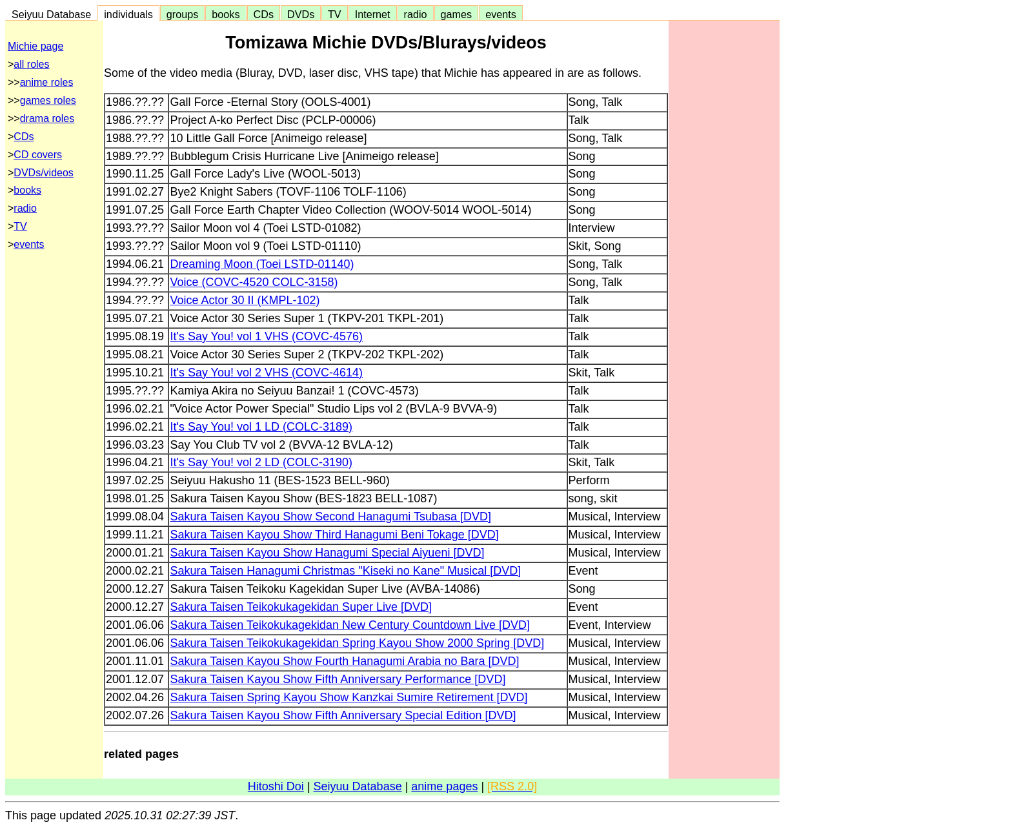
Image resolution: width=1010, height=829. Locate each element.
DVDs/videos (43, 172)
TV (334, 14)
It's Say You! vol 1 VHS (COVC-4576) (266, 336)
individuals (128, 14)
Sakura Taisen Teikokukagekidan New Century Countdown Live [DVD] (350, 625)
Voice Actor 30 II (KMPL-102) (244, 300)
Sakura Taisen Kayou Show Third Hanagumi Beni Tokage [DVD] (334, 534)
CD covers (38, 154)
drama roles (47, 118)
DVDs (300, 14)
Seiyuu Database (51, 14)
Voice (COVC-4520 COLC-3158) (254, 282)
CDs (263, 14)
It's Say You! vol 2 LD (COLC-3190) (261, 462)
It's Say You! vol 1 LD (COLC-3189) (261, 426)
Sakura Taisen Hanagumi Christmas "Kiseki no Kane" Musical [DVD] (345, 570)
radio (415, 14)
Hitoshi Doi (276, 786)
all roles (31, 64)
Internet (372, 14)
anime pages (444, 786)
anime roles (47, 82)
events (501, 14)
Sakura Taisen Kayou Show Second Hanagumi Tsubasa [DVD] (330, 516)
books (225, 14)
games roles (48, 100)
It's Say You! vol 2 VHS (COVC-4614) (266, 372)
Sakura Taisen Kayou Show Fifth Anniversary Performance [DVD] (337, 679)
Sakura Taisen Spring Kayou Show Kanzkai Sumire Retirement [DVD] (348, 697)
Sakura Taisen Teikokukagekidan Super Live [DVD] (301, 606)
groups (183, 14)
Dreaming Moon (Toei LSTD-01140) (262, 264)
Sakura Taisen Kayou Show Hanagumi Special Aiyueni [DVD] (327, 552)
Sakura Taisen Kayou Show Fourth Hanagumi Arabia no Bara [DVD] (344, 661)
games (456, 14)
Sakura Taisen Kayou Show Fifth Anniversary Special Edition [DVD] (343, 715)
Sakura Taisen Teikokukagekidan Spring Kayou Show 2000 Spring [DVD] (357, 643)
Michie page (35, 46)
